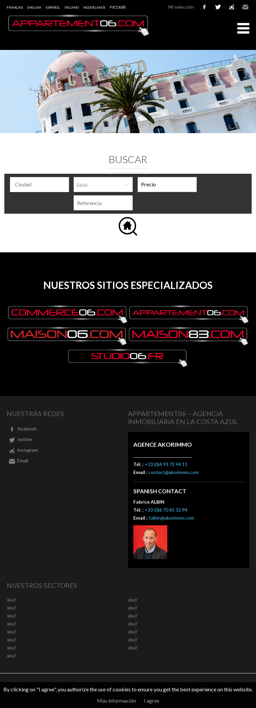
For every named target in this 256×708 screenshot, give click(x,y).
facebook (204, 7)
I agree (151, 700)
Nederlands (94, 7)
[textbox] (41, 184)
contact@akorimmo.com (174, 472)
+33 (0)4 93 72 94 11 (166, 464)
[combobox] (39, 184)
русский (117, 7)
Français (15, 7)
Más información (116, 700)
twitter (218, 7)
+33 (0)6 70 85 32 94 (166, 510)
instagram (231, 7)
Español (53, 7)
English (34, 7)
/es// (11, 599)
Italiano (71, 7)
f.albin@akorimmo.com (171, 518)
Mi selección (181, 7)
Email (245, 7)
